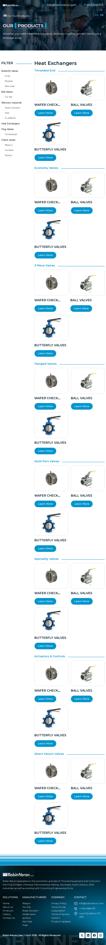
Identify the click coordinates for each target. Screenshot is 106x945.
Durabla (9, 150)
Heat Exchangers (10, 123)
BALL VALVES (81, 105)
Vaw (7, 112)
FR (101, 15)
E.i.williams (10, 118)
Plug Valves (7, 129)
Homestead (11, 134)
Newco (8, 155)
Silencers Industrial (11, 102)
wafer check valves (46, 105)
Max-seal (9, 86)
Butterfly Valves (9, 71)
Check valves (8, 140)
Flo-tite (8, 97)
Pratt (7, 76)
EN (96, 15)
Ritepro (9, 145)
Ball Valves (7, 91)
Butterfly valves (50, 149)
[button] (5, 15)
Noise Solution (12, 107)
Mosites (9, 81)
